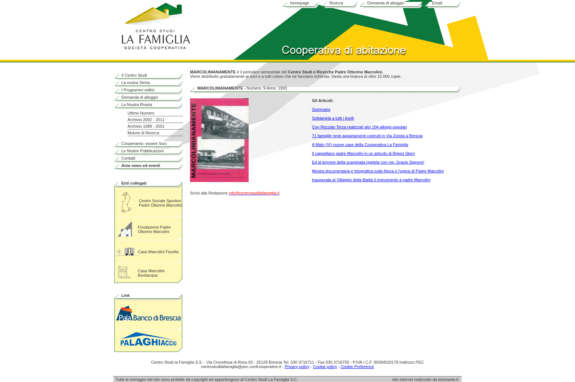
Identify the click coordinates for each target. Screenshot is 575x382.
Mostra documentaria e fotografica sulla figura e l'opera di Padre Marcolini (378, 171)
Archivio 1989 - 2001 (146, 126)
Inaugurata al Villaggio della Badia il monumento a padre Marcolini (371, 180)
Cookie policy (325, 366)
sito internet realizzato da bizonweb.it (427, 379)
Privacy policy (297, 366)
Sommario (321, 109)
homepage (299, 3)
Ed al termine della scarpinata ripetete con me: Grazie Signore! (368, 162)
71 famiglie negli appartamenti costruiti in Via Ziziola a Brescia (367, 136)
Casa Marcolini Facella (158, 252)
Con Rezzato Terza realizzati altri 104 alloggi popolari (359, 127)
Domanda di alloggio (385, 3)
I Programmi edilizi (137, 90)
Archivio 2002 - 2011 (146, 119)
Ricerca (336, 3)
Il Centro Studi (134, 75)
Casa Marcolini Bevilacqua (151, 273)
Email (437, 3)
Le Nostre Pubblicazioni (142, 151)
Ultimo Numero (141, 113)
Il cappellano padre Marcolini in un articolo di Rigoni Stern (363, 153)
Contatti (128, 158)
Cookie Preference (357, 366)
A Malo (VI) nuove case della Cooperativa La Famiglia (360, 144)
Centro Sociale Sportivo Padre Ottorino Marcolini (161, 203)
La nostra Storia (135, 82)
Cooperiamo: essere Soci (144, 143)
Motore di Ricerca (143, 133)
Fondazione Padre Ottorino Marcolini (154, 229)
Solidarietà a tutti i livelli (333, 118)
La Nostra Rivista (136, 104)
